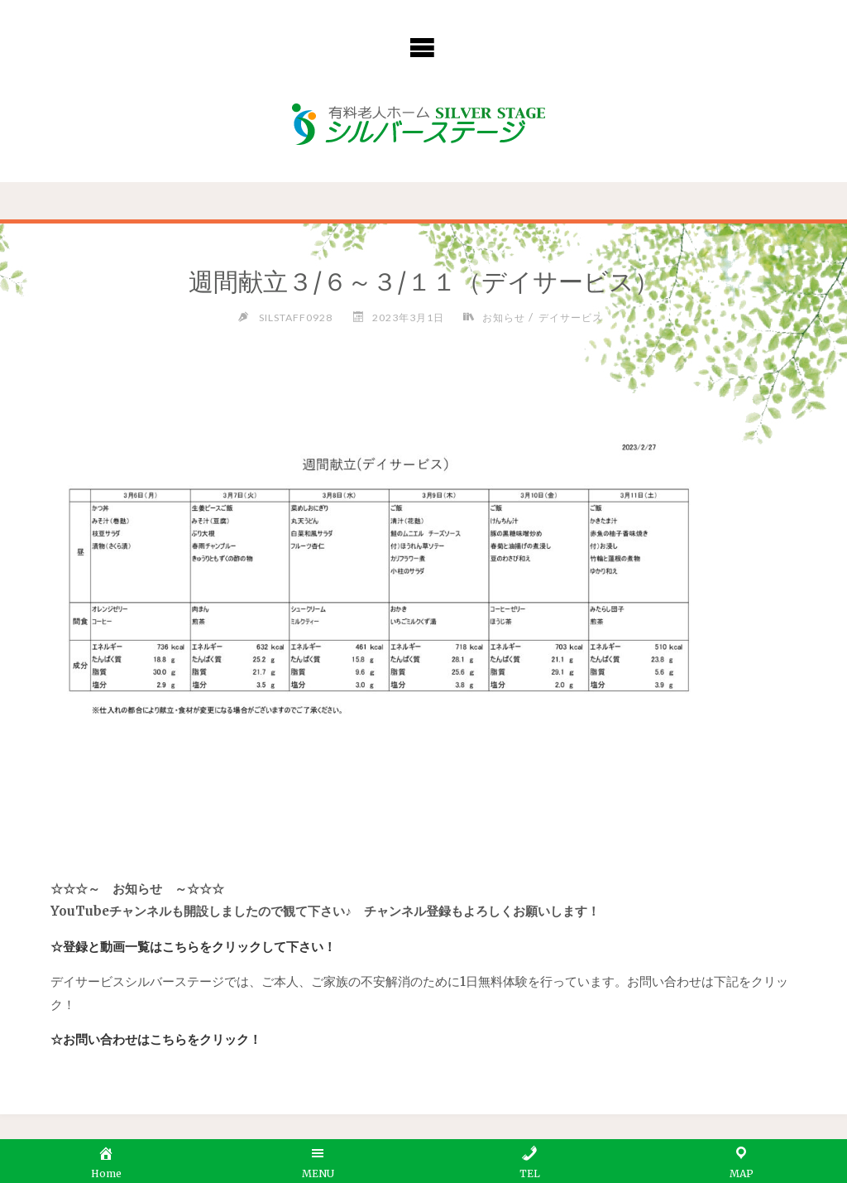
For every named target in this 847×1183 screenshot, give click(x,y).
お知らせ (503, 317)
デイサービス (570, 317)
